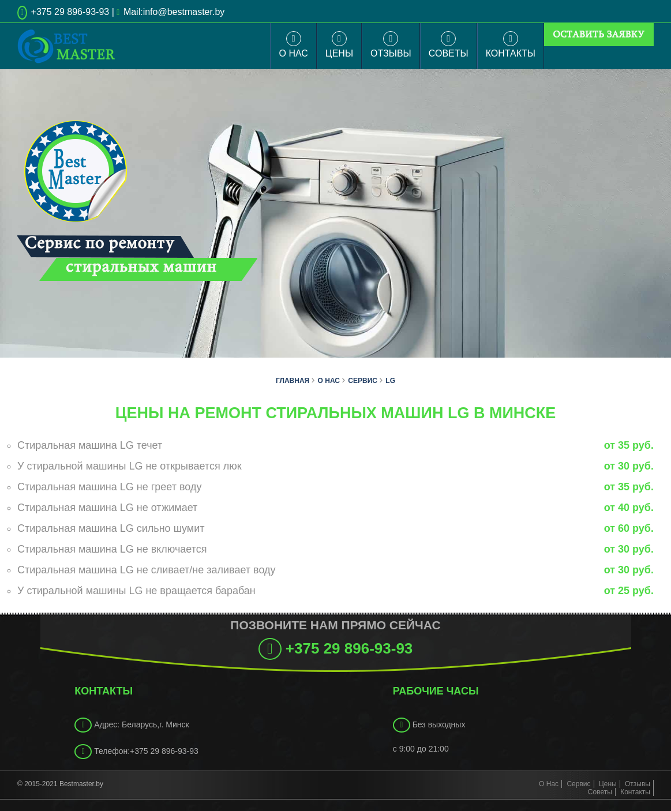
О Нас (293, 44)
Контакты (510, 44)
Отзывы (390, 44)
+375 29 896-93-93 (68, 12)
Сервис (578, 784)
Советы (448, 44)
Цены (339, 44)
